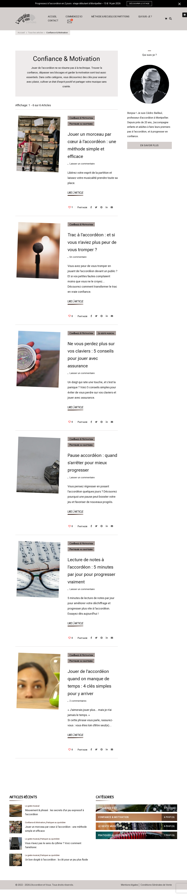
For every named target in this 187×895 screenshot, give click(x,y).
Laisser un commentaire (82, 164)
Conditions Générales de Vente (156, 885)
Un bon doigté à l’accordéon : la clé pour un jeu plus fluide (56, 859)
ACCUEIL (52, 16)
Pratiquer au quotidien (80, 123)
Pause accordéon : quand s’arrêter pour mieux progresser (92, 463)
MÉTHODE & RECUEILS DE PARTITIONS (110, 16)
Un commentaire (78, 257)
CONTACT (53, 20)
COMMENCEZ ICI (74, 16)
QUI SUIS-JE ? (145, 16)
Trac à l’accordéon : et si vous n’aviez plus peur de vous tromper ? (92, 242)
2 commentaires (77, 701)
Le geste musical (106, 333)
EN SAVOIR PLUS (149, 145)
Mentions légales (129, 885)
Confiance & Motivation (81, 118)
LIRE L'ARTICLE (75, 193)
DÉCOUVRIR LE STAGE (139, 3)
